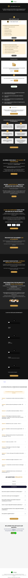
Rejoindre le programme (14, 113)
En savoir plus (14, 37)
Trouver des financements (14, 228)
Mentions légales (18, 577)
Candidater (14, 86)
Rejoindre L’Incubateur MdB (14, 147)
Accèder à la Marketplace (14, 247)
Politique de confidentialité (11, 577)
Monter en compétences (14, 305)
